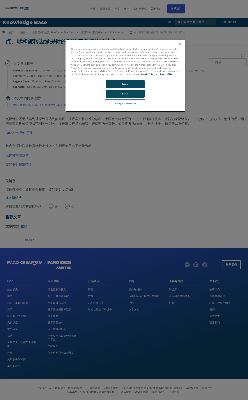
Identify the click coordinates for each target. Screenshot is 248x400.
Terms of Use (166, 74)
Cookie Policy (148, 74)
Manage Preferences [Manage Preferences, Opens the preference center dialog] (125, 103)
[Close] (180, 44)
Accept (125, 84)
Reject (125, 93)
